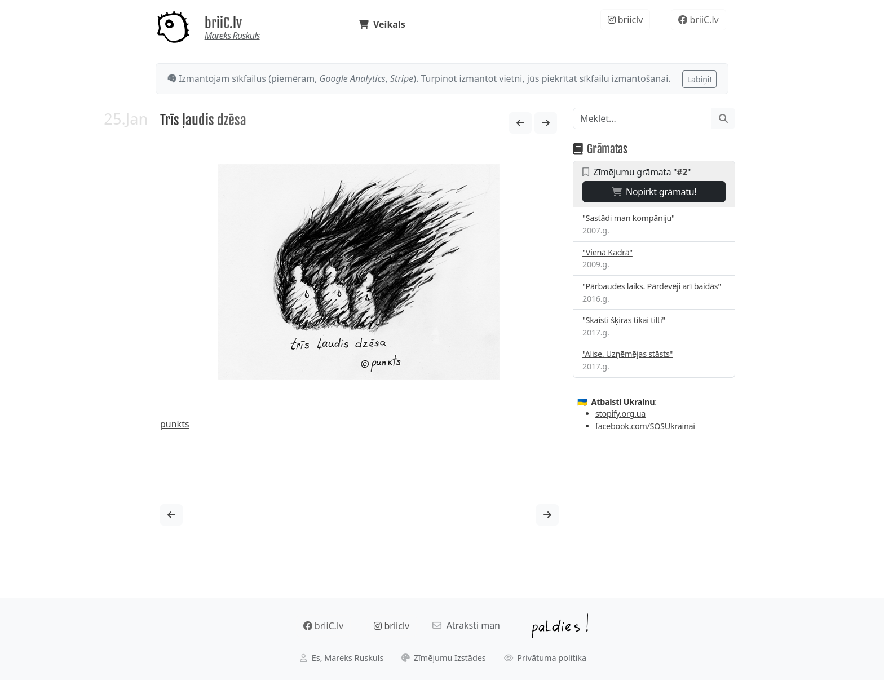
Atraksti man (466, 625)
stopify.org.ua (620, 413)
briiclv (625, 20)
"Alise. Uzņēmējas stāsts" (627, 353)
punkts (174, 424)
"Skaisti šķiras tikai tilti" (623, 320)
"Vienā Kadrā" (607, 252)
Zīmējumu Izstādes (443, 657)
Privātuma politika (545, 657)
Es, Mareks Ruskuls (341, 657)
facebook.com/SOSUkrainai (645, 426)
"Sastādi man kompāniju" (628, 218)
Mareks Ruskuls (232, 35)
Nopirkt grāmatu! (654, 192)
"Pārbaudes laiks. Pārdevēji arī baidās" (651, 286)
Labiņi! (699, 79)
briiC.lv (223, 23)
